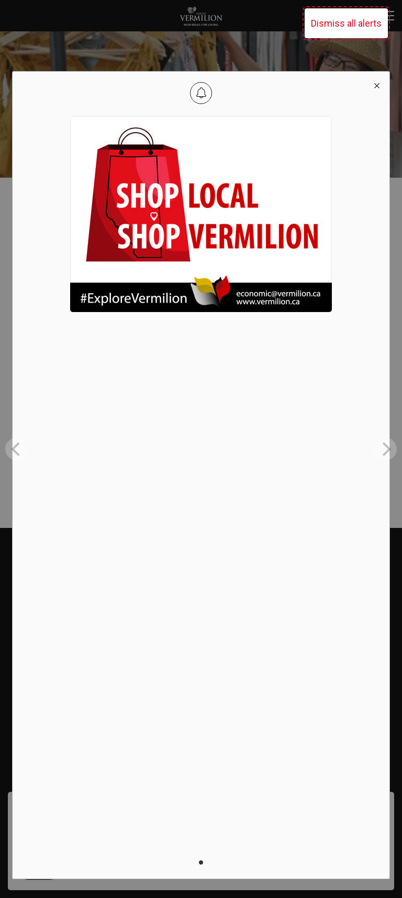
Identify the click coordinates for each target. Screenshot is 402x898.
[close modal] (376, 84)
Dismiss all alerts (346, 23)
